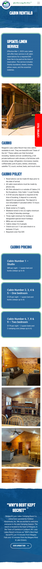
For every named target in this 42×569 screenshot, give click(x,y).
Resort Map (28, 511)
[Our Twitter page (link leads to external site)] (31, 558)
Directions (28, 514)
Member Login (29, 508)
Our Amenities (21, 421)
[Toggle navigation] (38, 3)
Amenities (28, 498)
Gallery (26, 503)
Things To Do (29, 500)
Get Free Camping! (31, 506)
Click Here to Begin (21, 472)
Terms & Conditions (31, 516)
